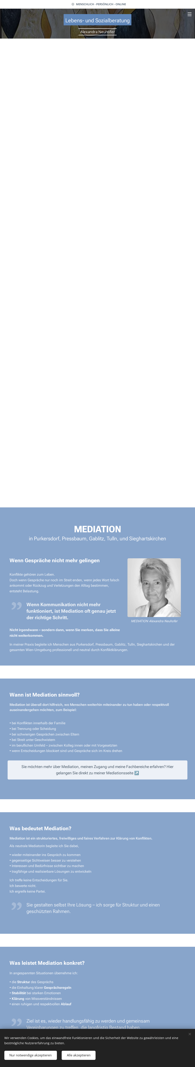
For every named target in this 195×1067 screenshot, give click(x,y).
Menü (190, 14)
